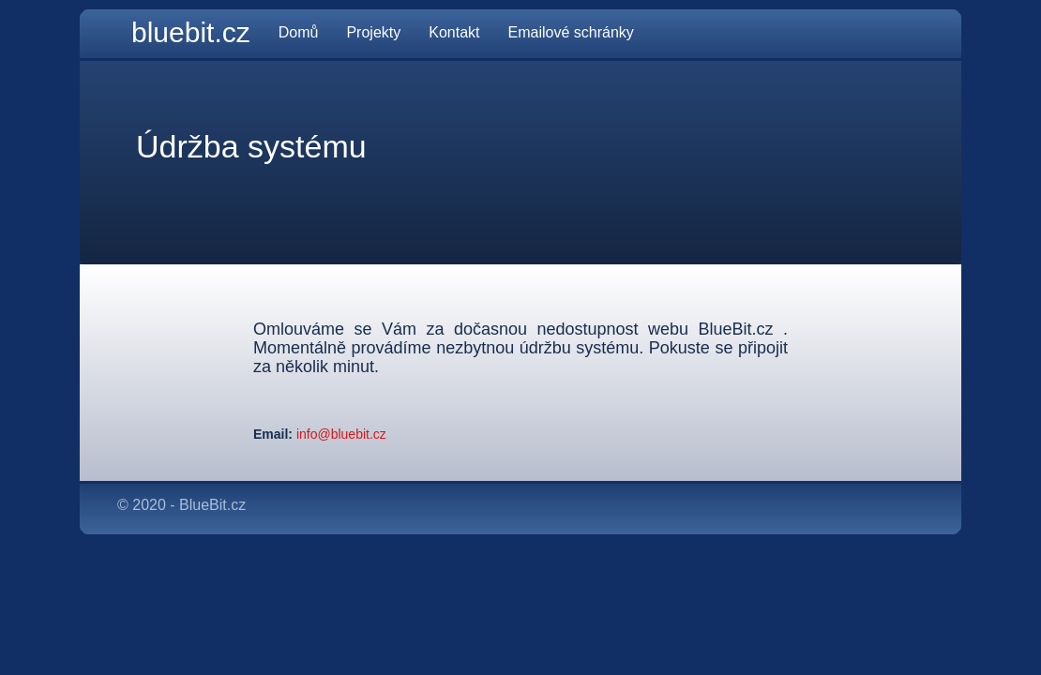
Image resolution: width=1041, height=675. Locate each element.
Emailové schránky (571, 32)
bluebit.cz (190, 32)
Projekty (373, 32)
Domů (299, 32)
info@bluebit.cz (339, 434)
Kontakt (454, 32)
